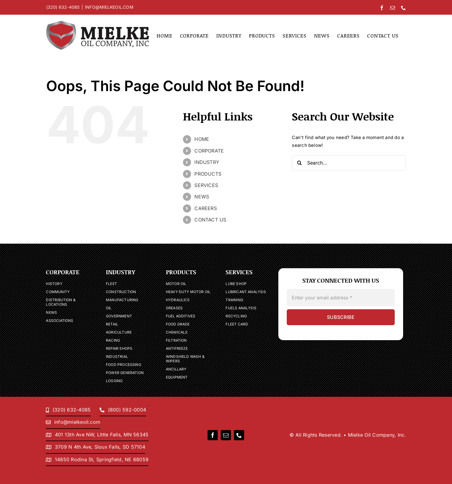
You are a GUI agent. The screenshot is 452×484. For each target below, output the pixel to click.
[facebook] (213, 435)
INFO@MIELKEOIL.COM (109, 7)
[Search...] (349, 162)
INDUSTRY (206, 162)
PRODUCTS (207, 174)
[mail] (226, 435)
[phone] (239, 435)
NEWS (201, 197)
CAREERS (205, 208)
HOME (201, 139)
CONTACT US (210, 220)
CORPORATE (209, 151)
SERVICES (206, 185)
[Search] (299, 162)
